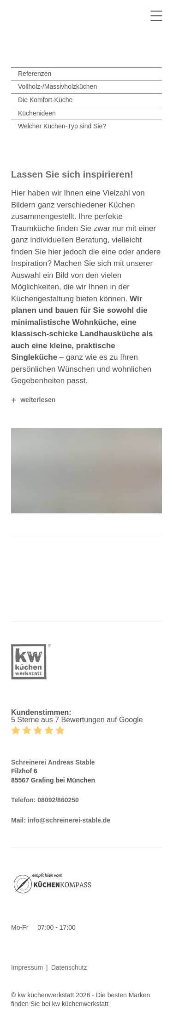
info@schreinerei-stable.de (69, 820)
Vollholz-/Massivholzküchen (57, 86)
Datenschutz (69, 967)
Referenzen (34, 73)
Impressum (27, 967)
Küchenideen (37, 113)
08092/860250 (58, 800)
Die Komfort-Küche (45, 100)
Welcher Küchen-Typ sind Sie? (62, 126)
